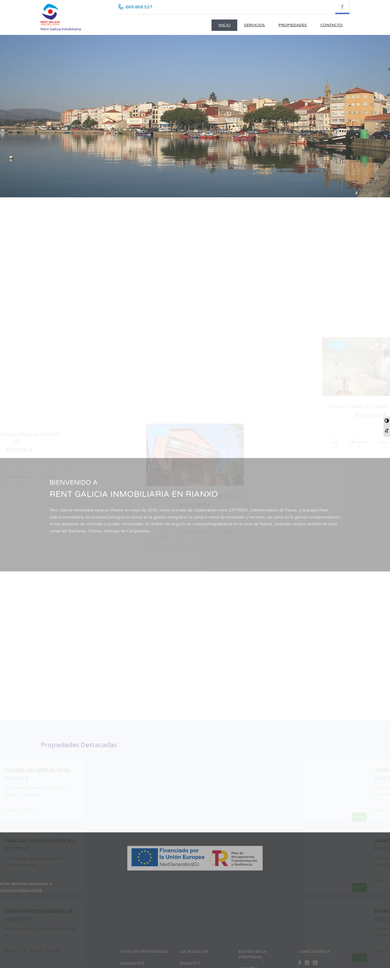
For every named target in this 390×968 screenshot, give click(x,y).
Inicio (224, 25)
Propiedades (292, 25)
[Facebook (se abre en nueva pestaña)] (342, 7)
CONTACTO (331, 25)
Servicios (254, 25)
